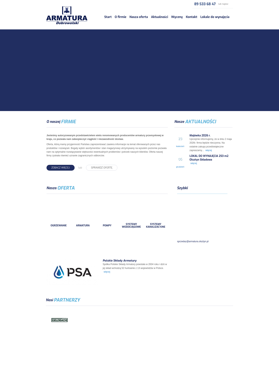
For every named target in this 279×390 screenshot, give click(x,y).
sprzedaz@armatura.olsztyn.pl (192, 241)
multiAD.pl (227, 363)
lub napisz (223, 4)
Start (108, 17)
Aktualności (159, 17)
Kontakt (191, 17)
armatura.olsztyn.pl (64, 363)
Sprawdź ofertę (102, 167)
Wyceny (177, 17)
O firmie (120, 17)
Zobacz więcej (60, 167)
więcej (208, 150)
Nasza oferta (138, 17)
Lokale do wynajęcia (214, 17)
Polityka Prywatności (139, 373)
